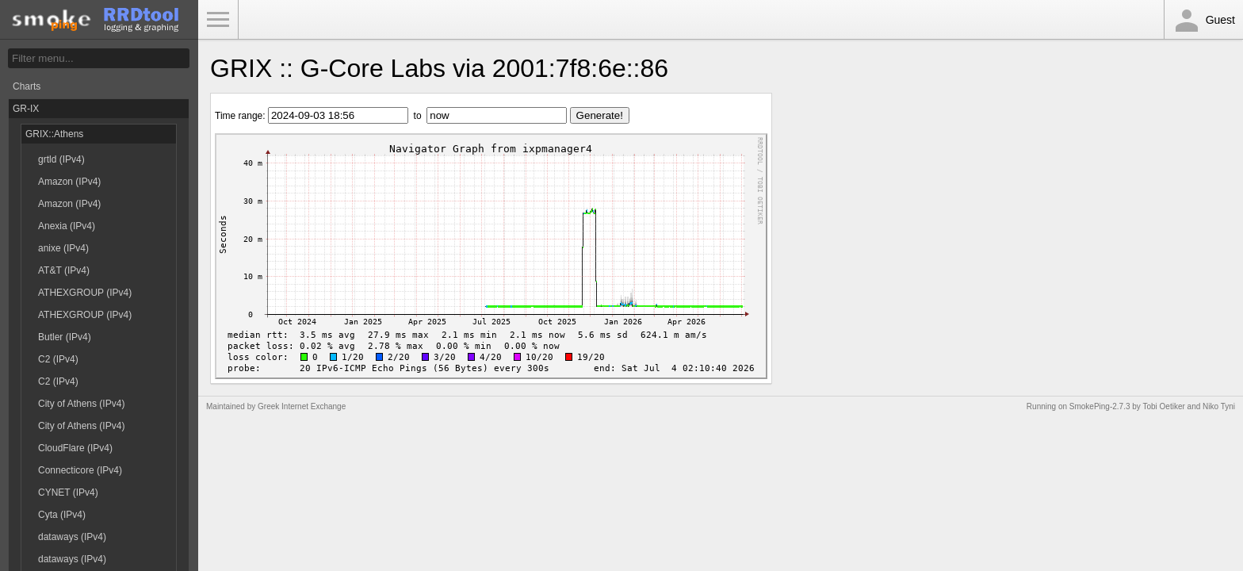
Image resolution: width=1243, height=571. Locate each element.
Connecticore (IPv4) (80, 470)
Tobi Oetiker (1163, 406)
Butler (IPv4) (64, 337)
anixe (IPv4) (63, 248)
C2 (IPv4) (58, 359)
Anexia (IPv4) (66, 226)
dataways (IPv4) (72, 536)
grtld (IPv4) (61, 159)
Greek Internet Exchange (302, 406)
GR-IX (26, 108)
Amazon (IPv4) (69, 181)
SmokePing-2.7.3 (1099, 406)
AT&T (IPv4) (64, 270)
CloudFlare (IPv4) (75, 448)
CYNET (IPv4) (68, 492)
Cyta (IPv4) (62, 514)
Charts (26, 86)
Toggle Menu (218, 20)
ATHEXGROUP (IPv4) (85, 292)
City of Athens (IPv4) (81, 403)
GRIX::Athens (54, 134)
